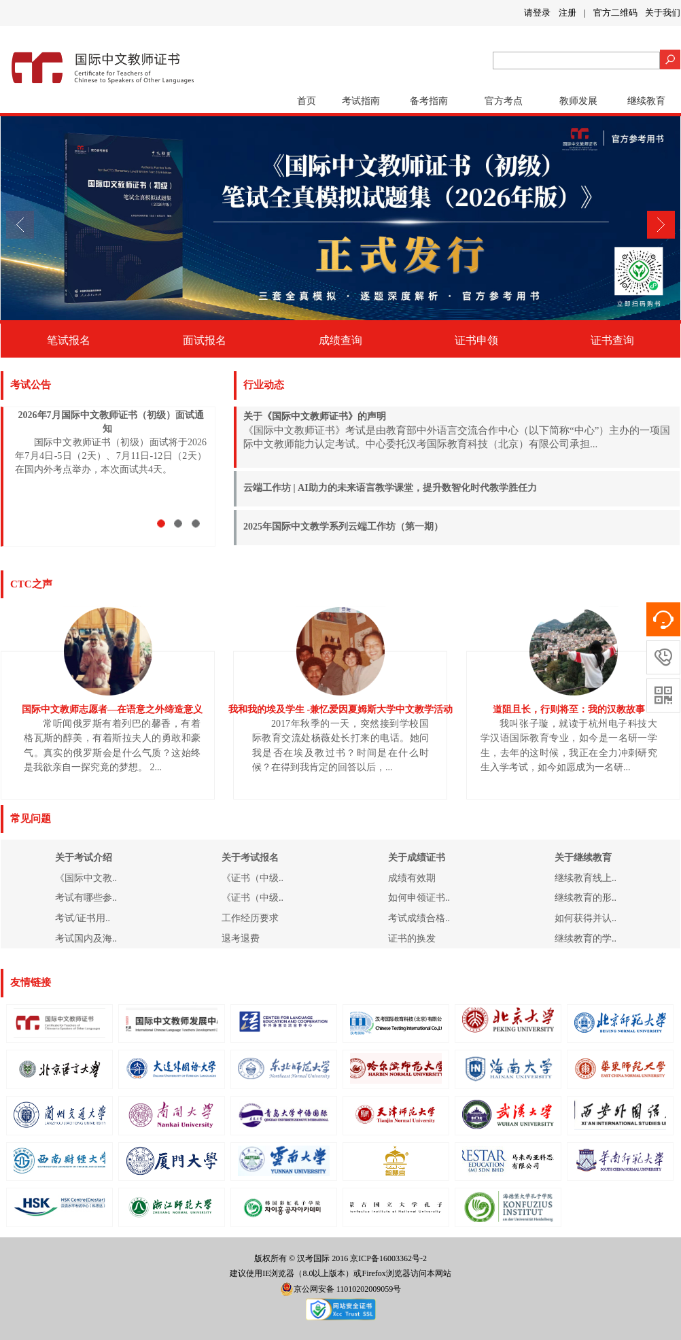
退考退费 (241, 938)
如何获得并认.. (585, 918)
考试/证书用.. (82, 918)
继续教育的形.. (585, 898)
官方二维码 (615, 12)
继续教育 (646, 101)
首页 (306, 101)
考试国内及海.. (86, 938)
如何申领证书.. (419, 898)
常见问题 (30, 818)
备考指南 (429, 101)
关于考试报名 (250, 858)
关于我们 (662, 12)
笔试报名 (68, 340)
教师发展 (578, 101)
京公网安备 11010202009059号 (341, 1289)
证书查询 (612, 340)
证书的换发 (412, 938)
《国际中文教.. (86, 878)
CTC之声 (31, 584)
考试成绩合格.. (419, 918)
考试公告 (30, 384)
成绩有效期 (412, 878)
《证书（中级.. (252, 878)
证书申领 (476, 340)
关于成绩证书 (416, 858)
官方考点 (504, 101)
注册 (567, 12)
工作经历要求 (250, 918)
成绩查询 (340, 340)
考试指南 (361, 101)
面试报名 (204, 340)
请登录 (537, 12)
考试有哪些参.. (86, 898)
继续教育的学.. (585, 938)
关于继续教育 (583, 858)
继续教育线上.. (585, 878)
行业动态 (263, 384)
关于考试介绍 (83, 858)
